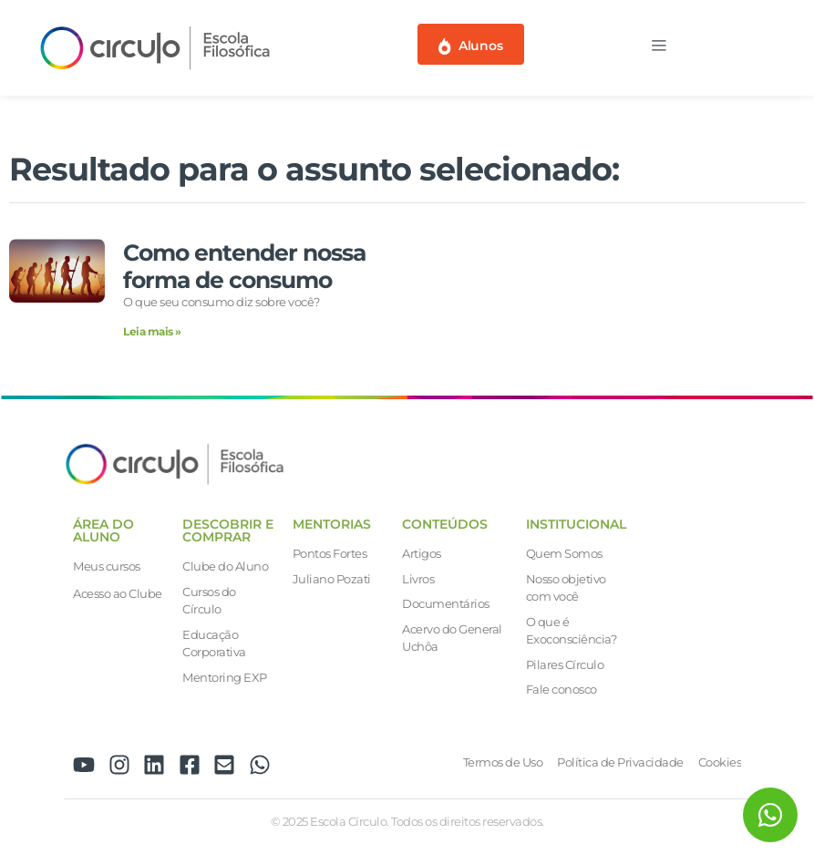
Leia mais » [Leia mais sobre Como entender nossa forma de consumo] (152, 331)
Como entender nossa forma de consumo (244, 266)
